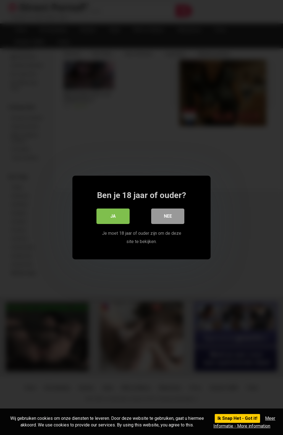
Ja (113, 216)
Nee (168, 216)
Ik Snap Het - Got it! (237, 418)
